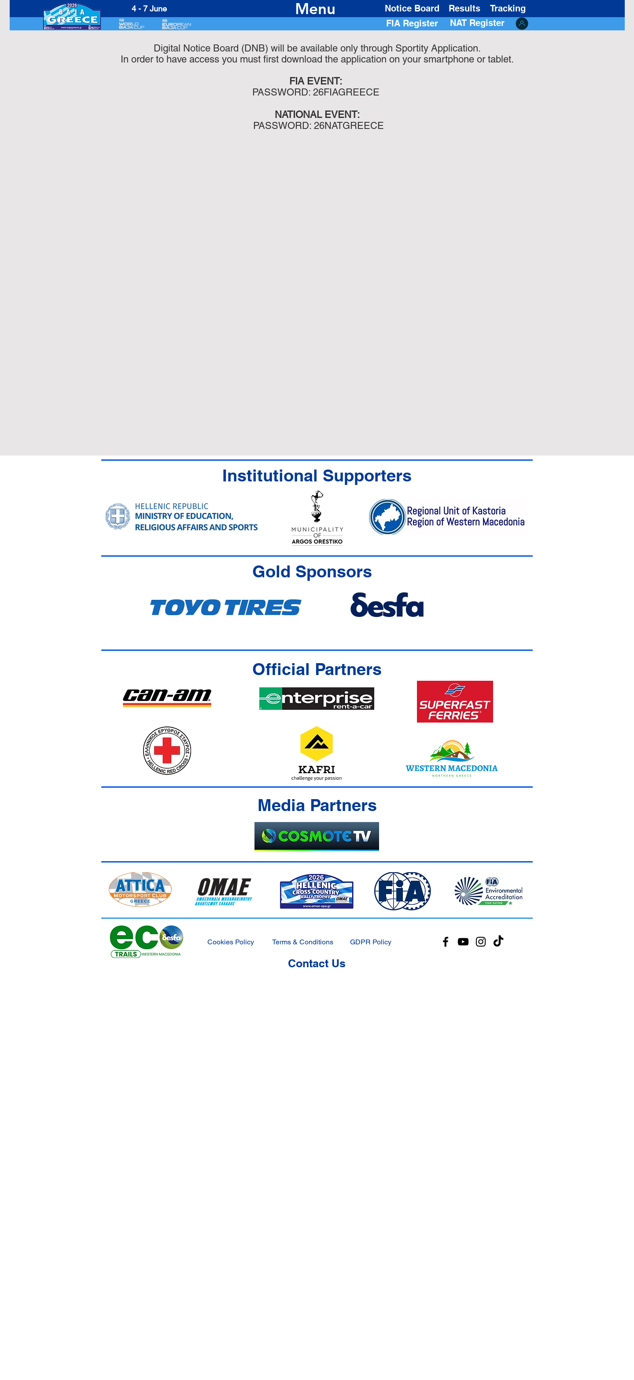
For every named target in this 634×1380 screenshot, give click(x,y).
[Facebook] (445, 941)
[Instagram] (480, 941)
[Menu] (315, 8)
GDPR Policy (370, 942)
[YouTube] (463, 941)
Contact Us (317, 963)
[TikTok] (498, 941)
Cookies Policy (230, 942)
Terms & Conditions (302, 942)
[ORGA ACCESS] (522, 23)
